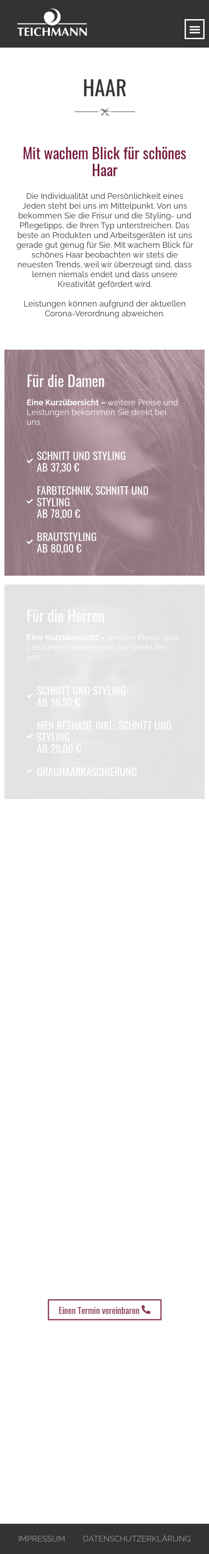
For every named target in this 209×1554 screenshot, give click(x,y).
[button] (195, 29)
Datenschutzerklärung (137, 1538)
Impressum (41, 1538)
